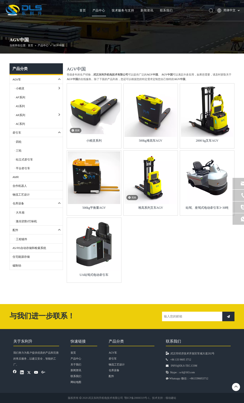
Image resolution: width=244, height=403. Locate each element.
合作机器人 (20, 186)
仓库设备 (38, 203)
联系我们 (166, 10)
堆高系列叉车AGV (150, 207)
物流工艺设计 (21, 194)
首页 (82, 10)
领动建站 (170, 398)
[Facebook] (15, 373)
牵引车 (38, 132)
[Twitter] (29, 373)
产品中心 (98, 10)
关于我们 (76, 364)
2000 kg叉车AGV (207, 140)
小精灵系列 (94, 140)
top (236, 386)
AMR (16, 177)
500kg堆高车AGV (150, 140)
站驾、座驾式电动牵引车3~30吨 (207, 207)
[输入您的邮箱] (191, 316)
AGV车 (38, 79)
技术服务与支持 (122, 10)
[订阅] (228, 316)
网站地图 (76, 382)
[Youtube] (36, 373)
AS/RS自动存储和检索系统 (29, 248)
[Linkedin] (22, 373)
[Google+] (43, 373)
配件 (38, 230)
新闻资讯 (146, 10)
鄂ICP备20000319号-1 (136, 398)
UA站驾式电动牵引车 (94, 274)
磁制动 (17, 265)
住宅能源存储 (21, 256)
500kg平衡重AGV (94, 207)
